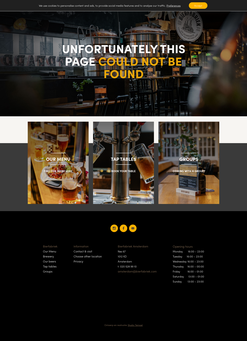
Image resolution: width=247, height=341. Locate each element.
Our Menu (49, 251)
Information (81, 246)
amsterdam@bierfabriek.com (137, 271)
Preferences (173, 5)
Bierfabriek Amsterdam (133, 246)
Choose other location (88, 256)
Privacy (78, 261)
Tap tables (50, 266)
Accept (198, 5)
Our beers (49, 261)
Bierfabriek (50, 246)
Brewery (48, 256)
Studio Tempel (135, 325)
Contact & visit (83, 251)
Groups (47, 271)
